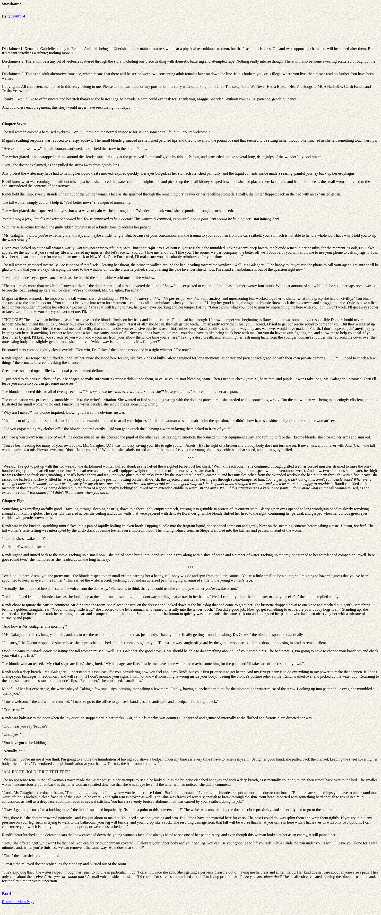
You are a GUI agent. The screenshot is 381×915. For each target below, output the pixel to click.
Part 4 (6, 893)
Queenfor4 (16, 16)
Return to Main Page (18, 902)
